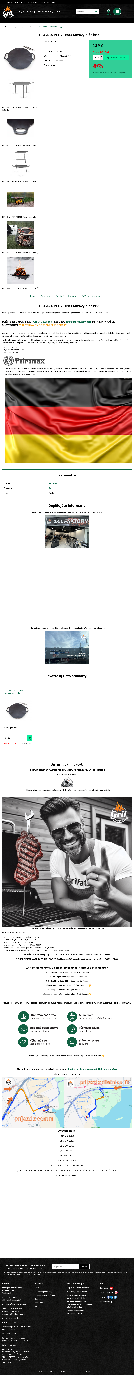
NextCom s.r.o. (90, 1372)
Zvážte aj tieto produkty (92, 296)
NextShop (64, 1372)
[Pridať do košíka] (116, 57)
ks (98, 58)
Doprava (38, 1299)
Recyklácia (39, 1303)
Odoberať (84, 1267)
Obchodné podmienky (43, 1291)
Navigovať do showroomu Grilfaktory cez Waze (92, 1069)
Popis (32, 296)
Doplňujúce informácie (66, 296)
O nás (37, 1288)
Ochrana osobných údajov (45, 1295)
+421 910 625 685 (41, 321)
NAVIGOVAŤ (7, 1304)
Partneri (38, 1306)
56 (50, 488)
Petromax (53, 483)
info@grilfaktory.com (14, 2)
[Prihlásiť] (108, 12)
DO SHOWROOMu (19, 1304)
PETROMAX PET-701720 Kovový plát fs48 (15, 691)
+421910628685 (32, 2)
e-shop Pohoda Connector (76, 1372)
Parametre (45, 296)
